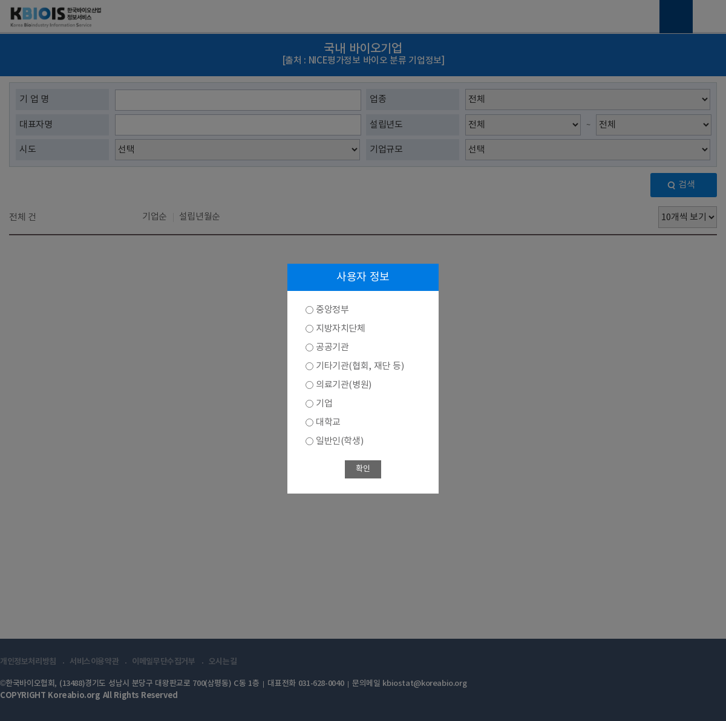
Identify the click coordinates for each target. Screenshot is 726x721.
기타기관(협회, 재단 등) (360, 366)
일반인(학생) (339, 441)
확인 (363, 469)
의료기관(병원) (343, 385)
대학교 (328, 422)
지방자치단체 (340, 329)
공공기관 (332, 347)
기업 (324, 404)
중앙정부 (332, 310)
